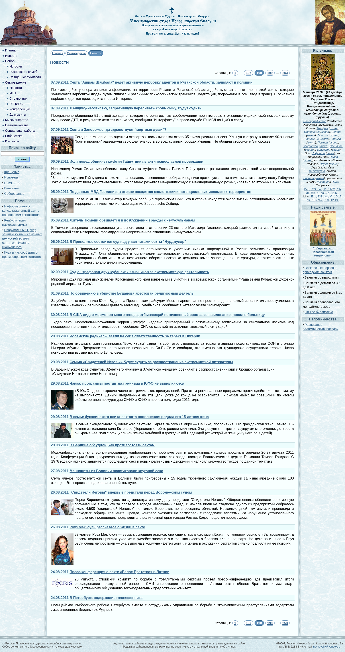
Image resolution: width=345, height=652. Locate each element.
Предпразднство (314, 121)
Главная (57, 53)
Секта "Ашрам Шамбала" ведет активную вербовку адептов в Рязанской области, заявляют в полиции (161, 82)
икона (333, 128)
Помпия (323, 142)
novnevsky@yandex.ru (326, 646)
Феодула (322, 128)
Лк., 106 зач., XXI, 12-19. (323, 200)
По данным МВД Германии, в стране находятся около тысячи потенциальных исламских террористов (160, 192)
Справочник (18, 98)
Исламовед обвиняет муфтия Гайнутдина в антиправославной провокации (136, 161)
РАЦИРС (16, 104)
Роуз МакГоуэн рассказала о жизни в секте (107, 527)
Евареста (323, 149)
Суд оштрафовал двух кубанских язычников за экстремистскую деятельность (139, 272)
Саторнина (312, 131)
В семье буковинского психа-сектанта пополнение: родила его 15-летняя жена (139, 417)
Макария (323, 181)
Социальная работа (20, 130)
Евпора (336, 131)
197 (248, 73)
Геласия (322, 135)
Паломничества (17, 125)
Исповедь (11, 177)
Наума (324, 164)
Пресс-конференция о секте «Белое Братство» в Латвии (119, 572)
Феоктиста (317, 171)
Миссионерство (16, 120)
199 (270, 73)
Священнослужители (25, 77)
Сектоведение (76, 53)
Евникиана (311, 139)
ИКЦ (13, 93)
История (16, 66)
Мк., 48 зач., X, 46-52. (325, 193)
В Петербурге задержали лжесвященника (106, 598)
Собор (10, 61)
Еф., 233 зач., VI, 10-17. (326, 196)
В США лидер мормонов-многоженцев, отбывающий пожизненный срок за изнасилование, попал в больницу (167, 315)
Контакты (12, 141)
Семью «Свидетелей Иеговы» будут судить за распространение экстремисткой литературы (151, 362)
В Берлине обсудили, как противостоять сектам (112, 445)
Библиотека (13, 136)
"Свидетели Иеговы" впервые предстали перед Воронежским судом (131, 492)
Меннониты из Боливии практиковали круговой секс (116, 471)
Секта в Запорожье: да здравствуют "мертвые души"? (118, 129)
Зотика (336, 139)
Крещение (11, 172)
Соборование (14, 193)
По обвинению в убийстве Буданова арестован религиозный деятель (132, 293)
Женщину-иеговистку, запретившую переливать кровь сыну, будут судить (136, 108)
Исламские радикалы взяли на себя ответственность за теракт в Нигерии (135, 336)
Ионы (335, 181)
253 (285, 73)
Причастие (12, 183)
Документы (18, 114)
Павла (334, 156)
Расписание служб (23, 72)
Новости (11, 55)
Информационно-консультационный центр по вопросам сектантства (21, 211)
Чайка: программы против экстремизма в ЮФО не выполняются (127, 383)
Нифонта (318, 153)
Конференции (20, 109)
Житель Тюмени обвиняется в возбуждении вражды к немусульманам (132, 220)
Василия (308, 178)
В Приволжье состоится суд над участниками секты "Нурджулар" (128, 242)
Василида (336, 146)
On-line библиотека (319, 312)
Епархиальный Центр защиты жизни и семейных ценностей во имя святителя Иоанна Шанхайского (22, 238)
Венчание (11, 188)
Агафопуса (310, 146)
